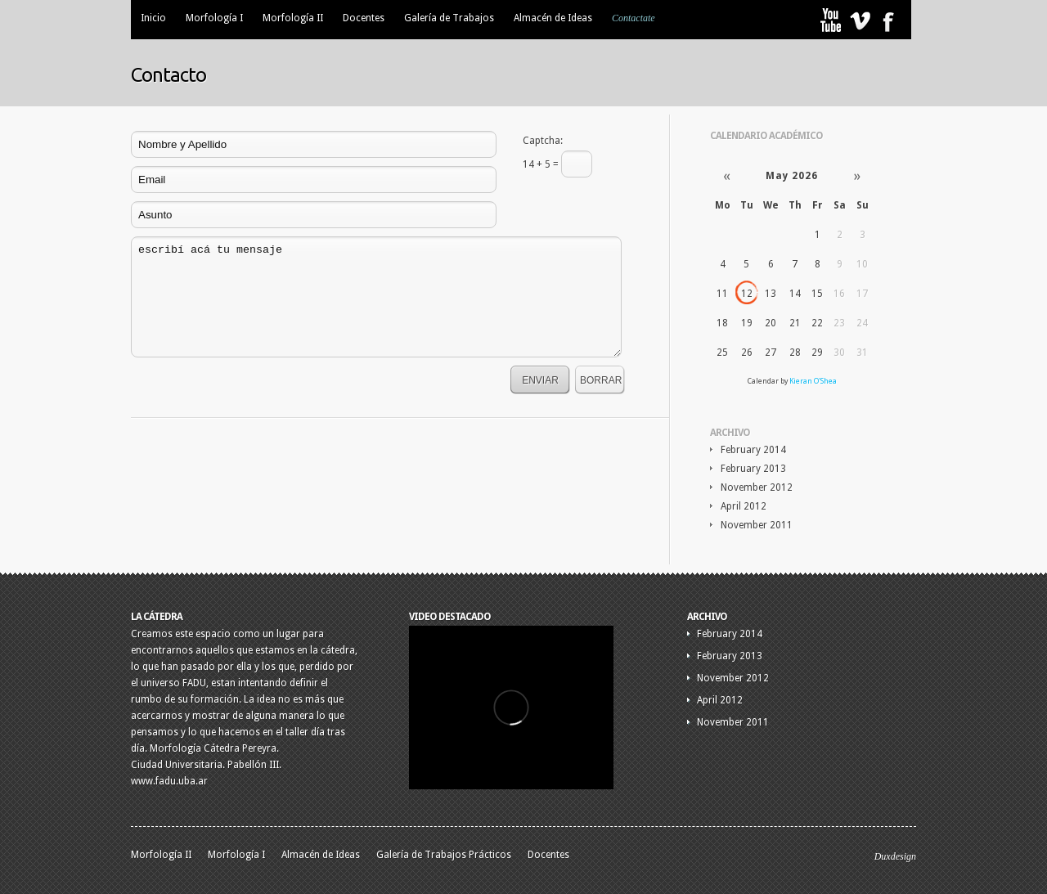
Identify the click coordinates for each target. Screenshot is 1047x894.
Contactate (633, 18)
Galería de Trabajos (449, 18)
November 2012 (757, 487)
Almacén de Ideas (553, 18)
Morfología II (293, 18)
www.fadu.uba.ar (169, 781)
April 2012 (743, 506)
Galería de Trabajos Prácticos (443, 854)
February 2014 (753, 450)
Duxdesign (895, 856)
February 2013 (753, 468)
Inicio (153, 18)
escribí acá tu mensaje (376, 296)
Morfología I (214, 18)
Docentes (363, 18)
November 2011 (757, 525)
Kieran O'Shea (813, 381)
